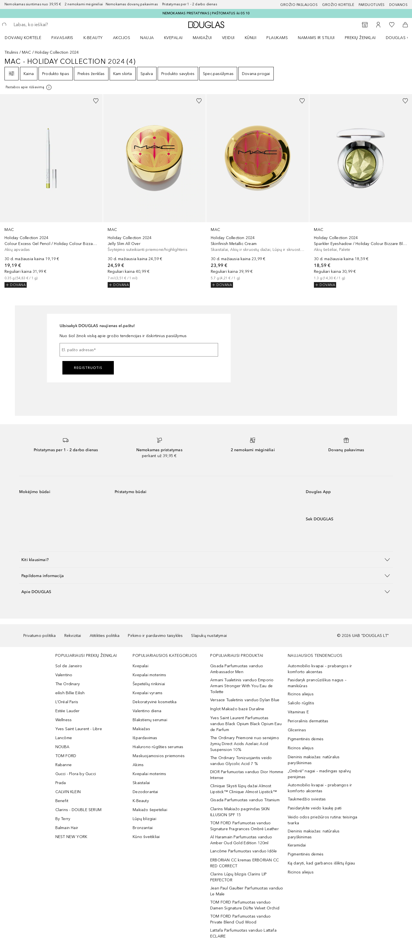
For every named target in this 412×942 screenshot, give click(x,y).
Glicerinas (297, 730)
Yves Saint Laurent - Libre (78, 729)
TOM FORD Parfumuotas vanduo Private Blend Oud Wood (240, 919)
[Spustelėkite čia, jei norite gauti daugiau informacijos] (29, 87)
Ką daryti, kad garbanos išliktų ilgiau (321, 863)
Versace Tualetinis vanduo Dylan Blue (244, 700)
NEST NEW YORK (71, 836)
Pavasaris (62, 37)
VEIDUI (228, 37)
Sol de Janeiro (68, 666)
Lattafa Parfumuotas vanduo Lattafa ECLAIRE (243, 933)
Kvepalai (173, 37)
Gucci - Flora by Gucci (75, 773)
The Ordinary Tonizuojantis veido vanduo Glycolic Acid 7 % (241, 760)
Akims (138, 764)
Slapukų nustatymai (209, 635)
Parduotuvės (372, 5)
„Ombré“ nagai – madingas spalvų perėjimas (319, 774)
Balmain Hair (66, 827)
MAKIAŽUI (202, 37)
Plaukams (277, 37)
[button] (206, 559)
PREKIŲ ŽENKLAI (360, 37)
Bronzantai (143, 827)
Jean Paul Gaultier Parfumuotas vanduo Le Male (246, 891)
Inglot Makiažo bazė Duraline (237, 709)
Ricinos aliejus (301, 694)
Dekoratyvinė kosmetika (154, 702)
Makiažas (141, 729)
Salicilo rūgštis (301, 703)
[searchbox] (55, 25)
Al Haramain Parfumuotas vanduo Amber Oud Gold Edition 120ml (241, 840)
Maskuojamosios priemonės (159, 755)
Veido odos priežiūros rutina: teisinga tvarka (322, 820)
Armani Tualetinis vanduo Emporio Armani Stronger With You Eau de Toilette (241, 686)
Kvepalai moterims (149, 675)
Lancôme (63, 738)
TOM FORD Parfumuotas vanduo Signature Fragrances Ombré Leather (244, 826)
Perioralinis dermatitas (308, 721)
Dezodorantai (145, 791)
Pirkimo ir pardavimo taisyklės (155, 635)
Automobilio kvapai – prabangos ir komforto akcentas (320, 669)
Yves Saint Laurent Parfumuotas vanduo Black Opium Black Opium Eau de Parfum (246, 724)
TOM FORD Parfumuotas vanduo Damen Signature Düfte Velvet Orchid (244, 905)
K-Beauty (141, 800)
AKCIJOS (121, 37)
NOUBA (62, 746)
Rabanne (63, 764)
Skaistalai (141, 782)
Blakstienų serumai (150, 720)
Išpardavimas (145, 738)
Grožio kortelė (338, 5)
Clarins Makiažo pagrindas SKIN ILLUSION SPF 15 (240, 812)
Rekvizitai (72, 635)
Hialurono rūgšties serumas (158, 746)
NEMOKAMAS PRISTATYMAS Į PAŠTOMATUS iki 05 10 (206, 13)
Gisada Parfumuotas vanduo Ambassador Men (236, 669)
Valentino (64, 675)
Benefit (61, 800)
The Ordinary (67, 684)
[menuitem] (27, 37)
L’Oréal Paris (66, 702)
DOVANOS (398, 5)
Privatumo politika (39, 635)
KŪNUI (251, 37)
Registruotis (88, 368)
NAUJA (147, 37)
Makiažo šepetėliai (150, 809)
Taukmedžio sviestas (307, 799)
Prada (60, 782)
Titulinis (11, 52)
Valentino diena (147, 711)
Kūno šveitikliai (146, 836)
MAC (26, 52)
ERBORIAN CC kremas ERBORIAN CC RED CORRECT (244, 863)
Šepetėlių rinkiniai (149, 684)
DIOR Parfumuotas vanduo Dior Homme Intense (246, 775)
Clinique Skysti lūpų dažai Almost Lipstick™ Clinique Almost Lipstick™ (243, 789)
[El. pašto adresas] (139, 350)
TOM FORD (65, 755)
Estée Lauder (67, 711)
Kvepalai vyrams (147, 693)
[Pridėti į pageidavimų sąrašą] (96, 101)
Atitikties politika (105, 635)
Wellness (63, 720)
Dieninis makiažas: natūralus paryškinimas (314, 760)
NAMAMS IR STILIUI (316, 37)
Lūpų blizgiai (144, 818)
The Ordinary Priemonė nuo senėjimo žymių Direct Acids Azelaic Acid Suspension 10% (244, 744)
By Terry (63, 818)
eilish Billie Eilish (70, 693)
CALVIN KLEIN (68, 791)
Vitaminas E (298, 712)
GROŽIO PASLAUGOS (299, 5)
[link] (51, 191)
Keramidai (297, 845)
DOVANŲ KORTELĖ (23, 37)
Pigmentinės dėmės (305, 739)
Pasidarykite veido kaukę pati (315, 808)
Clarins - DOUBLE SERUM (78, 809)
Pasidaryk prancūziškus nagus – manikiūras (317, 683)
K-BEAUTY (93, 37)
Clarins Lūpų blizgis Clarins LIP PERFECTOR (238, 877)
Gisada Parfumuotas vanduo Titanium (245, 800)
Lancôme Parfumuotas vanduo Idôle (243, 851)
